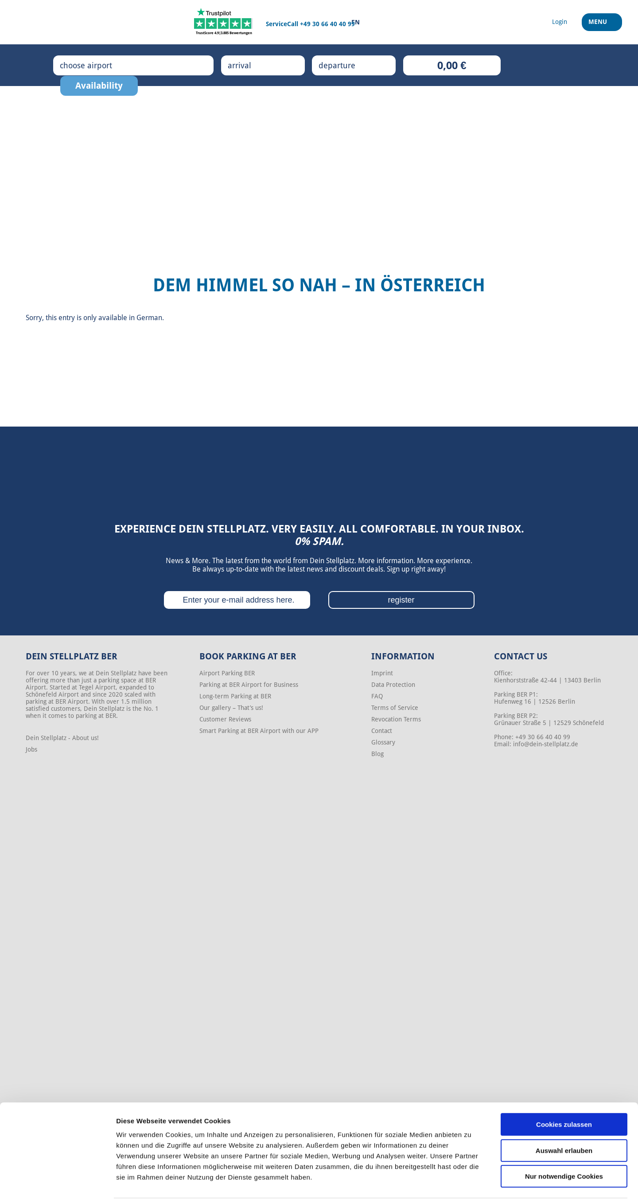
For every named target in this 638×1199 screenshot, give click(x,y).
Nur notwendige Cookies (564, 1142)
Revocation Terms (396, 719)
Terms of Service (394, 707)
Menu (599, 26)
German (149, 317)
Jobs (31, 749)
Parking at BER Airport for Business (248, 684)
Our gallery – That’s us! (231, 707)
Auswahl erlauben (564, 1117)
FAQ (377, 696)
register (401, 600)
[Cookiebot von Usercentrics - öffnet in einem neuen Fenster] (57, 1181)
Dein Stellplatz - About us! (62, 737)
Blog (377, 753)
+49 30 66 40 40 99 (327, 23)
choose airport (95, 65)
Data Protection (393, 684)
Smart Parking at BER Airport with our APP (259, 730)
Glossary (383, 742)
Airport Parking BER (227, 673)
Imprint (382, 673)
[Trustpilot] (224, 22)
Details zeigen (471, 1181)
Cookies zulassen (564, 1090)
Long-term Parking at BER (235, 696)
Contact (381, 730)
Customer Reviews (225, 719)
